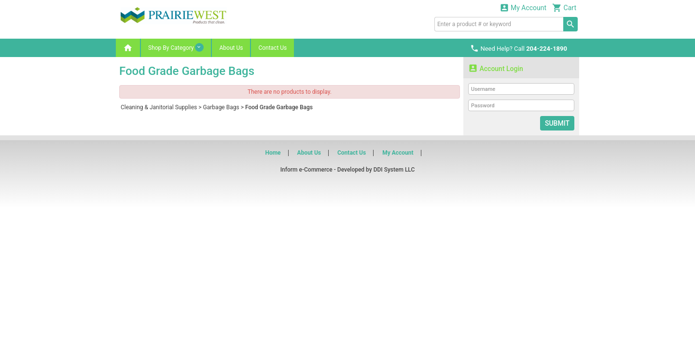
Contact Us (272, 47)
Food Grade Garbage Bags (279, 107)
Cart (564, 7)
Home (272, 152)
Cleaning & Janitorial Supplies (159, 107)
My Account (523, 7)
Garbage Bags (221, 107)
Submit (557, 123)
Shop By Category (176, 47)
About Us (231, 47)
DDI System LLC (394, 169)
